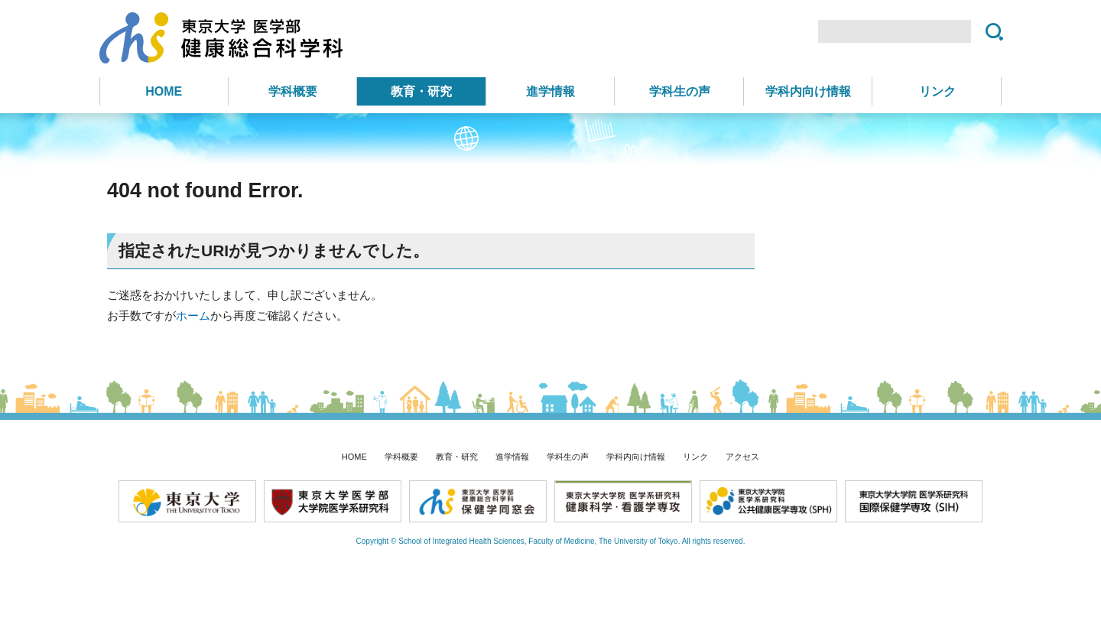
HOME (163, 91)
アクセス (742, 456)
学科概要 (292, 91)
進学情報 (550, 91)
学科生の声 (679, 91)
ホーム (193, 315)
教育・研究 (421, 91)
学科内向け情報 (808, 91)
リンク (937, 91)
